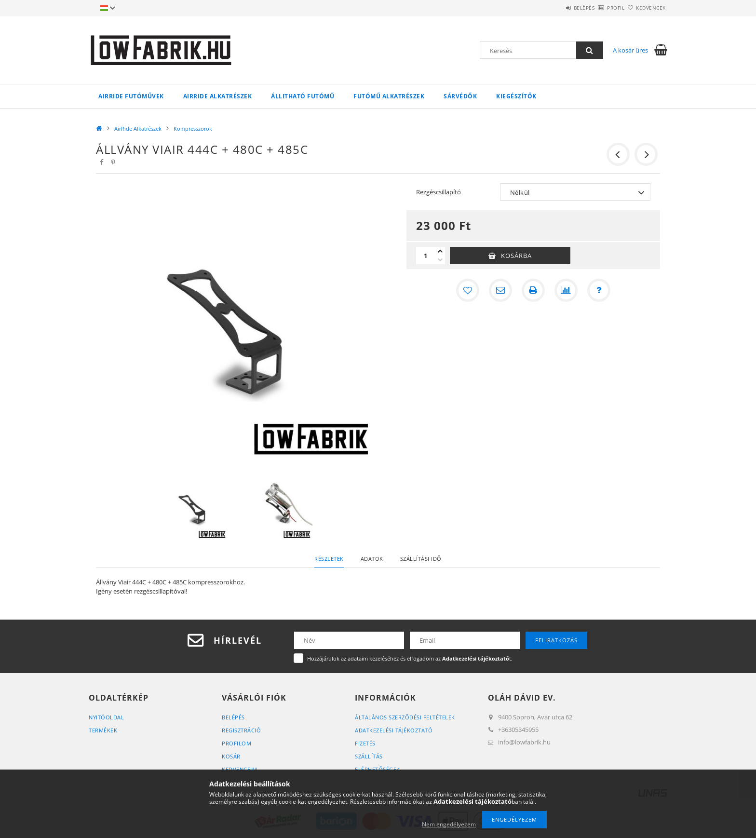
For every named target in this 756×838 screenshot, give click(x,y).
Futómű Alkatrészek (388, 96)
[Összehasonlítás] (566, 290)
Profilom (236, 743)
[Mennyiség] (425, 255)
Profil (599, 7)
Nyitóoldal (106, 717)
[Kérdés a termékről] (598, 290)
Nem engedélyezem (449, 824)
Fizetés (365, 743)
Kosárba (516, 255)
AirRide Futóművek (131, 96)
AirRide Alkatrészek (217, 96)
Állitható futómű (302, 96)
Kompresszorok (193, 128)
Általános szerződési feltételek (405, 717)
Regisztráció (241, 730)
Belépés (556, 7)
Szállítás (369, 756)
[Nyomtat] (533, 290)
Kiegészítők (516, 96)
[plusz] (440, 251)
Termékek (103, 730)
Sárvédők (460, 96)
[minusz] (440, 260)
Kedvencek (646, 7)
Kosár (231, 756)
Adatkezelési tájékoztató (393, 730)
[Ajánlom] (500, 290)
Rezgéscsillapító (438, 192)
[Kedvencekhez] (467, 290)
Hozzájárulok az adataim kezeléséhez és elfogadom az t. (410, 658)
